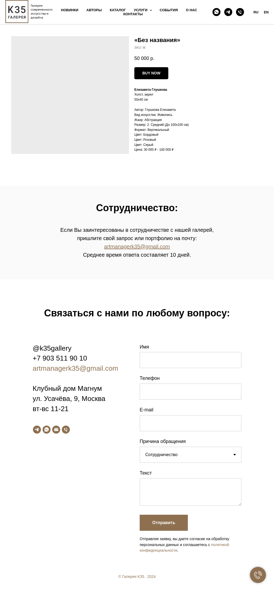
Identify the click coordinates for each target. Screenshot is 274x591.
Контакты (133, 14)
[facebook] (242, 578)
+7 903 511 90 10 (60, 358)
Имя (144, 347)
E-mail (146, 409)
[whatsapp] (216, 12)
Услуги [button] (141, 10)
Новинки (69, 10)
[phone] (240, 12)
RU (255, 12)
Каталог (118, 10)
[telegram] (228, 12)
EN (266, 12)
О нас (191, 10)
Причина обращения (163, 441)
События (169, 10)
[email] (56, 430)
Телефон (150, 378)
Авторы (94, 10)
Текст (146, 473)
